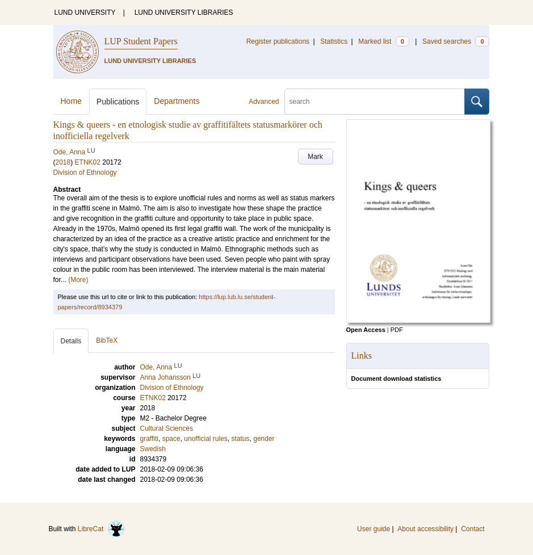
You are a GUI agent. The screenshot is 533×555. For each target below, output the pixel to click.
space (171, 439)
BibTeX (106, 340)
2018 (63, 162)
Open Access (365, 329)
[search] (374, 102)
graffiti (149, 439)
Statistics (333, 41)
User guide (373, 529)
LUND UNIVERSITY (85, 12)
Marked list (383, 41)
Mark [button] (315, 157)
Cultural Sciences (166, 428)
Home (71, 101)
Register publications (277, 41)
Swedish (153, 449)
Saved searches (455, 41)
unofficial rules (206, 439)
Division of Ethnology (85, 172)
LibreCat (101, 529)
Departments (176, 101)
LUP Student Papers (141, 41)
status (241, 439)
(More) (78, 280)
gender (263, 439)
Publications (118, 101)
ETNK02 (87, 162)
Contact (472, 529)
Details (71, 341)
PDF (397, 329)
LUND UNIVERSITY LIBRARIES (184, 12)
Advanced (264, 102)
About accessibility (425, 529)
